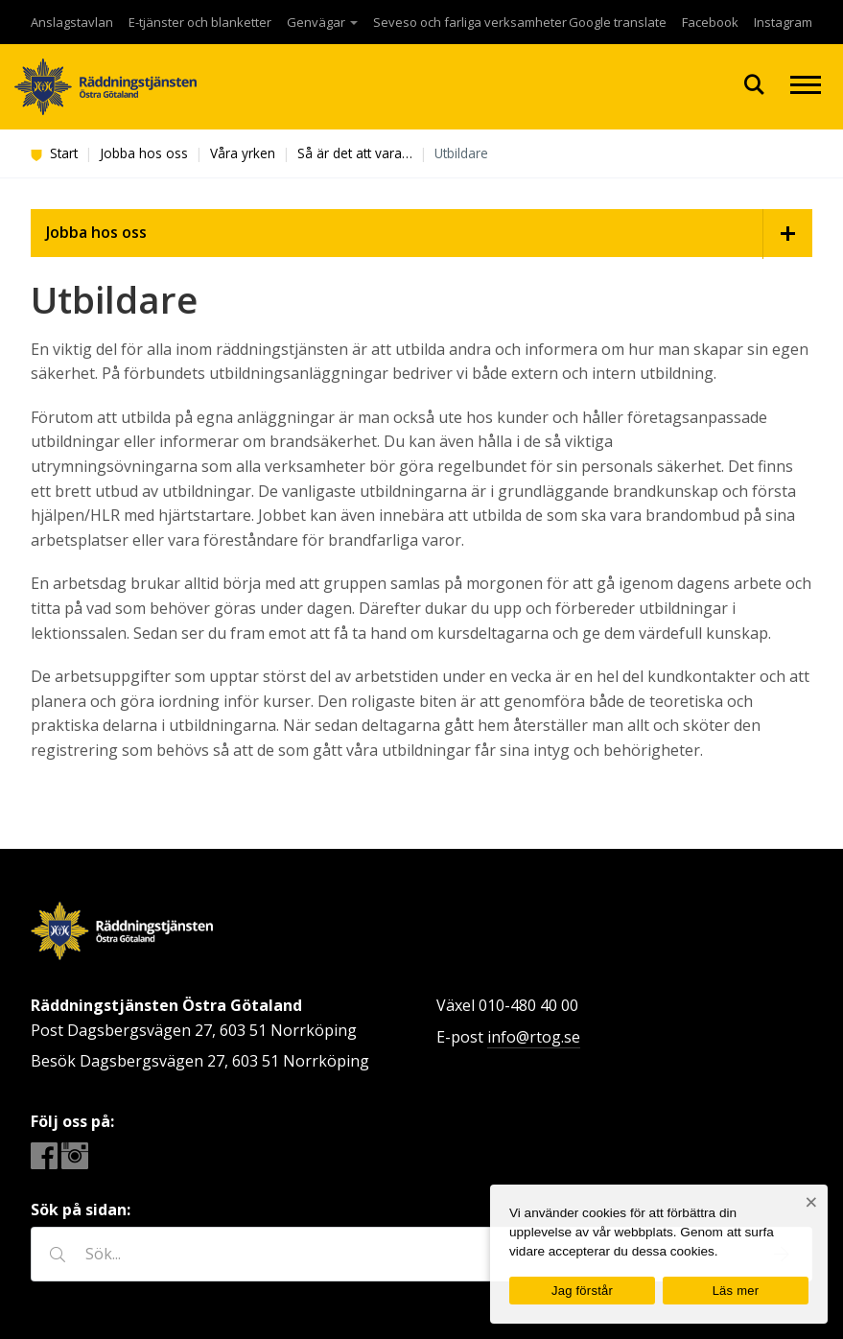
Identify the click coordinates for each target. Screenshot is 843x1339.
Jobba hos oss (144, 153)
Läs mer (736, 1290)
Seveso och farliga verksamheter (470, 22)
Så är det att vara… (354, 153)
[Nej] (811, 1202)
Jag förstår (582, 1290)
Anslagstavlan (72, 22)
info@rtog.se (533, 1036)
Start (54, 153)
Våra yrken (242, 153)
